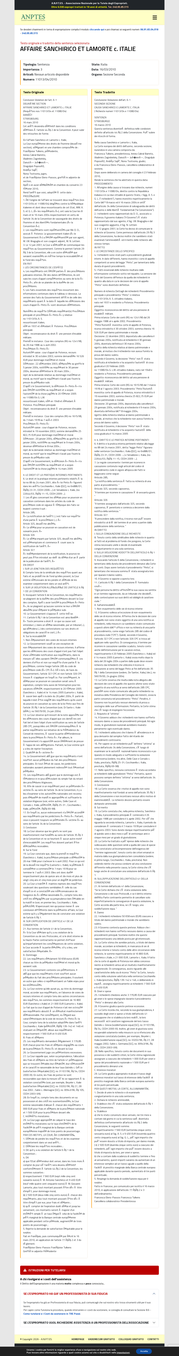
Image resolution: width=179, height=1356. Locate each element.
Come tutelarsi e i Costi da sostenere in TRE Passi (51, 1314)
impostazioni (122, 1352)
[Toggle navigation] (155, 17)
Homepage (78, 1339)
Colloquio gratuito (131, 1339)
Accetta (144, 1351)
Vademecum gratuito (101, 1339)
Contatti (153, 1339)
